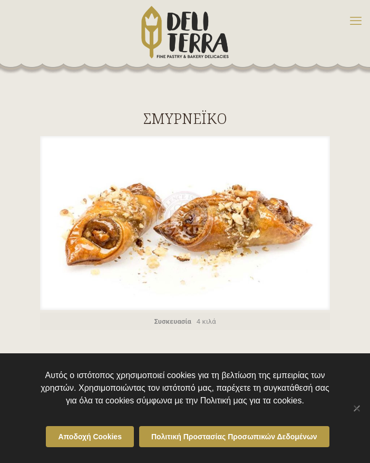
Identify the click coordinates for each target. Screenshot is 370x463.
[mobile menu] (356, 21)
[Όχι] (357, 408)
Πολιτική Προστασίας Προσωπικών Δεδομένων (234, 436)
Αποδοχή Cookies (90, 436)
